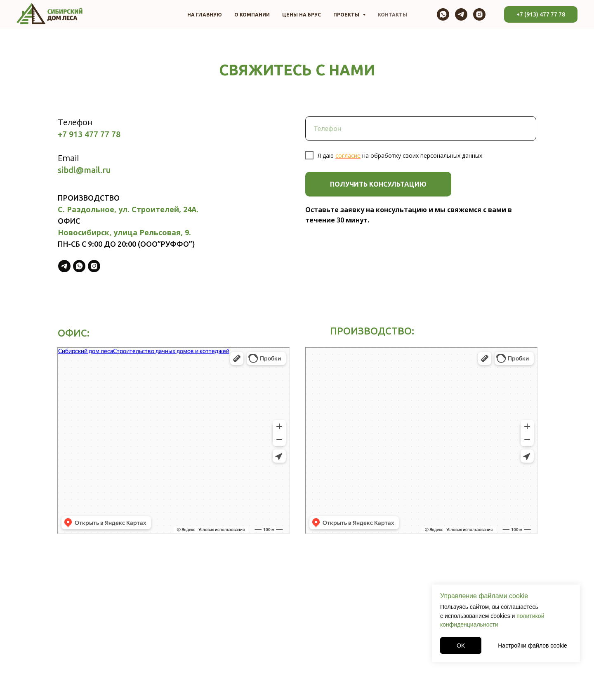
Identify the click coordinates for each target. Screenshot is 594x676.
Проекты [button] (347, 14)
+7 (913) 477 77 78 (540, 14)
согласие (348, 155)
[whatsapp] (443, 14)
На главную (204, 14)
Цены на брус (301, 14)
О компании (252, 14)
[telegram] (461, 14)
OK (461, 645)
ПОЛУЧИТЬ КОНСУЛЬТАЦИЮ (378, 184)
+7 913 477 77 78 (89, 134)
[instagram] (479, 14)
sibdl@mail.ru (84, 170)
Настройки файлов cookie (532, 645)
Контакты (392, 14)
